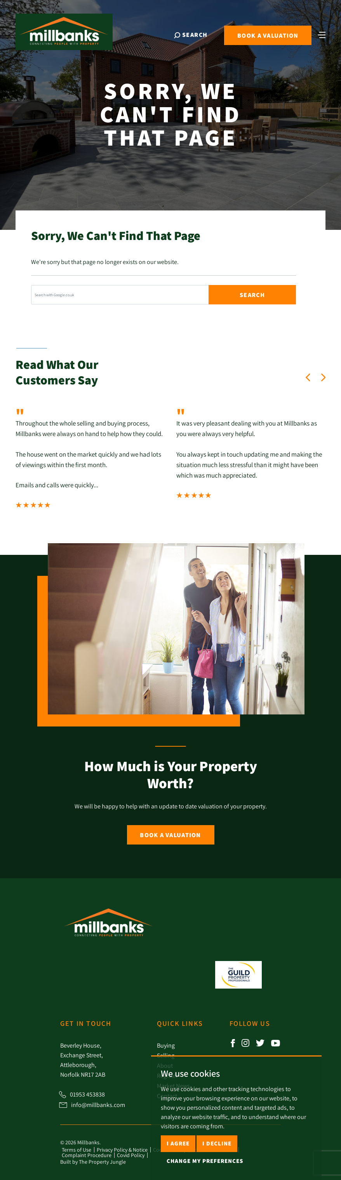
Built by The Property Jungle (93, 1161)
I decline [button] (216, 1143)
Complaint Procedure (86, 1155)
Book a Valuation (170, 835)
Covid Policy (130, 1155)
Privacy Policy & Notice (122, 1149)
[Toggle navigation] (320, 37)
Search (252, 295)
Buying (166, 1045)
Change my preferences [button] (205, 1160)
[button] (308, 377)
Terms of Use (76, 1149)
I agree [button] (178, 1143)
